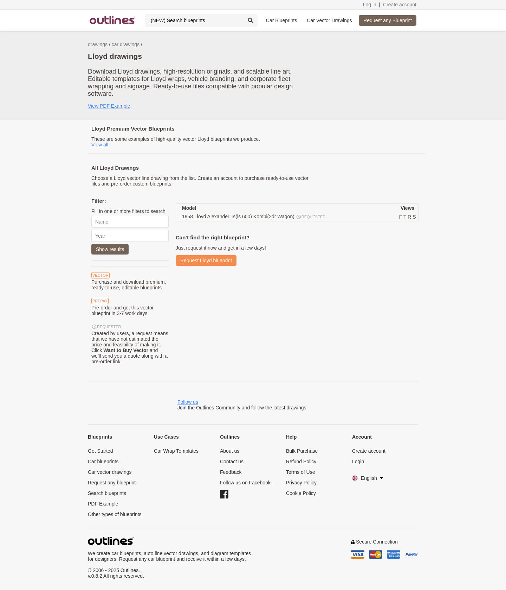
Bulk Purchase (302, 451)
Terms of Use (300, 472)
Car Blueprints (281, 20)
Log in (369, 4)
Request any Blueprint (387, 20)
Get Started (100, 451)
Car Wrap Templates (176, 451)
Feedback (230, 472)
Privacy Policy (301, 482)
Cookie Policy (301, 493)
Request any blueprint (112, 482)
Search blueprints (107, 493)
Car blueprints (103, 461)
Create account (399, 4)
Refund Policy (301, 461)
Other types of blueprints (115, 514)
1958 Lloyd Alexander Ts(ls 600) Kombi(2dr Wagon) (254, 217)
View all (99, 145)
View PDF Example (109, 106)
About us (229, 451)
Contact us (232, 461)
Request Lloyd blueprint (206, 260)
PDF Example (103, 504)
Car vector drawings (110, 472)
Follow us (187, 402)
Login (358, 461)
